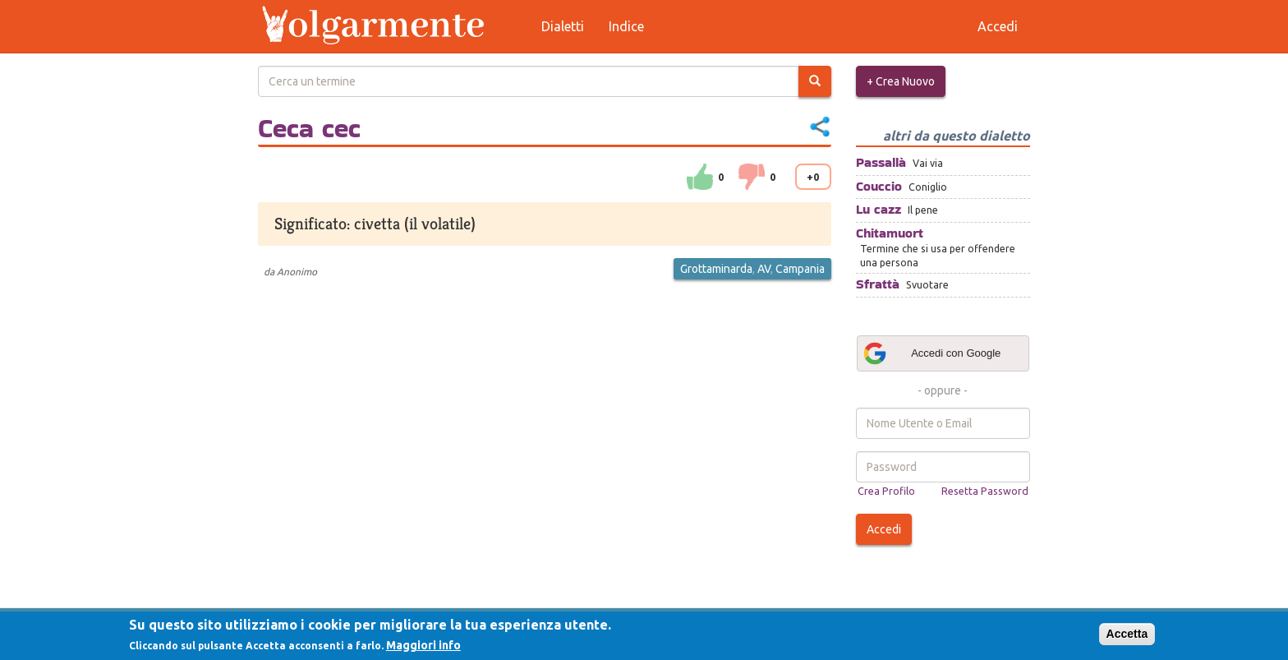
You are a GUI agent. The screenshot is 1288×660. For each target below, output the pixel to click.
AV (763, 268)
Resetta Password (984, 490)
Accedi (884, 529)
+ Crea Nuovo (901, 81)
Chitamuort (889, 233)
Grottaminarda (716, 268)
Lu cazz (878, 209)
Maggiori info (423, 645)
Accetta (1127, 633)
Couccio (879, 186)
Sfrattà (877, 284)
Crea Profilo (886, 490)
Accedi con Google (931, 353)
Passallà (881, 162)
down (751, 177)
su (700, 177)
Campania (800, 268)
